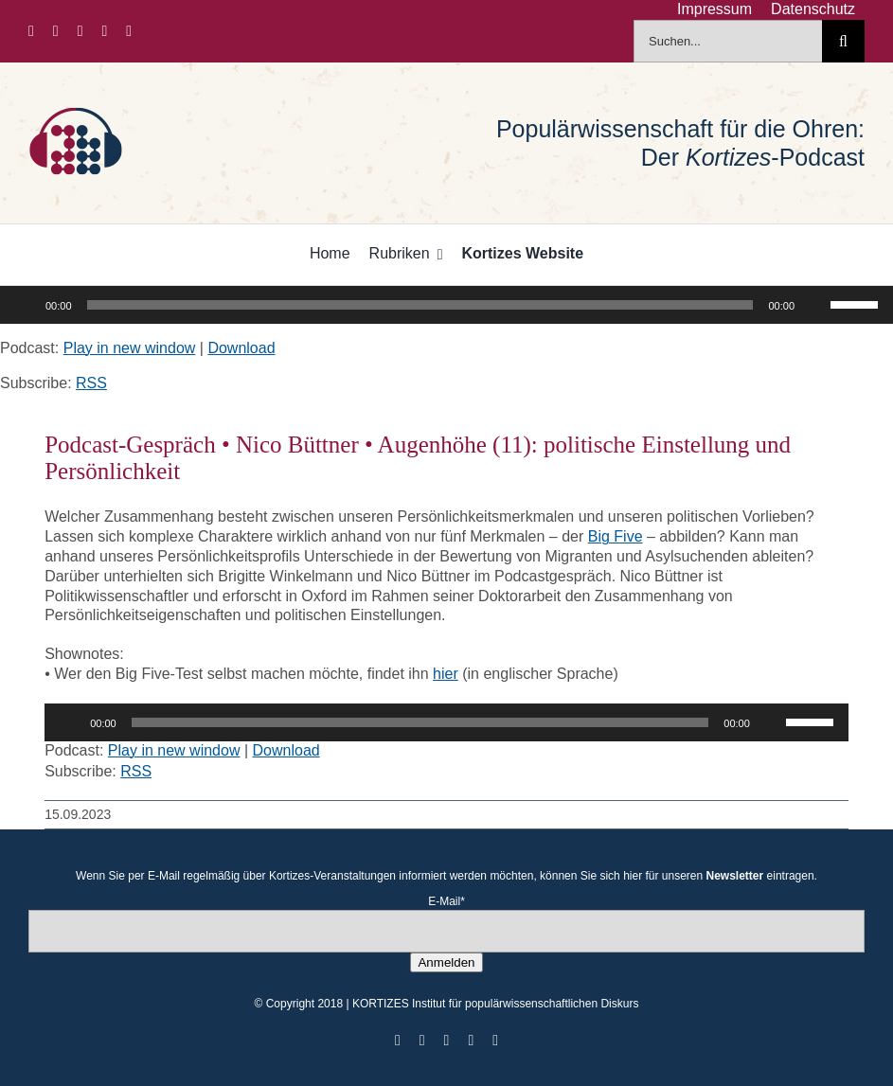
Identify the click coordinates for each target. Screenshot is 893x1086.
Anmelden (446, 962)
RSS (91, 383)
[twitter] (56, 31)
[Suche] (843, 41)
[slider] (420, 305)
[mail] (129, 31)
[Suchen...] (728, 41)
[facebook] (31, 31)
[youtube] (105, 31)
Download (241, 348)
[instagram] (80, 31)
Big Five (615, 536)
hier (445, 674)
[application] (446, 305)
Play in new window (129, 348)
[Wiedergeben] (24, 304)
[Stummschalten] (815, 304)
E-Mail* (446, 901)
